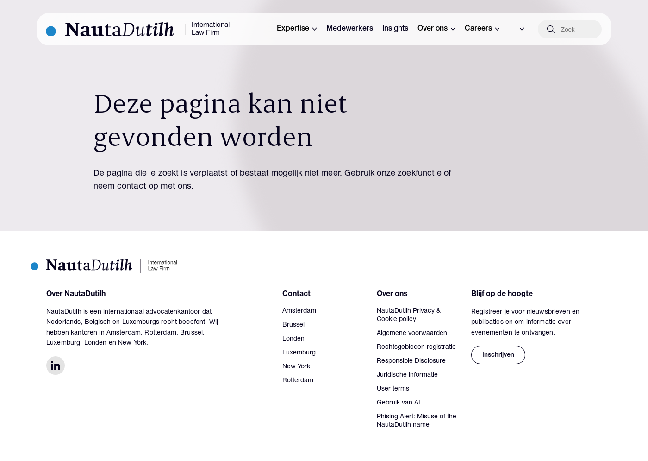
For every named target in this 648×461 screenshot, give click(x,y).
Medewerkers (349, 29)
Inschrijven (498, 355)
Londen (293, 339)
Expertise (297, 29)
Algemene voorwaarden (412, 333)
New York (296, 367)
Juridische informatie (407, 375)
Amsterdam (299, 311)
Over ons (436, 29)
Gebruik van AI (398, 403)
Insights (395, 29)
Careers (482, 29)
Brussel (293, 325)
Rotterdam (297, 381)
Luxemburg (299, 353)
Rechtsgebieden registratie (416, 347)
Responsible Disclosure (411, 361)
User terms (393, 389)
